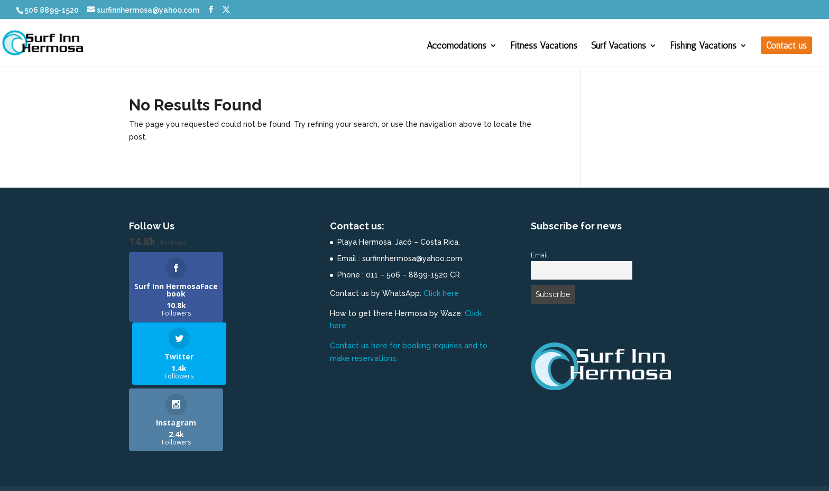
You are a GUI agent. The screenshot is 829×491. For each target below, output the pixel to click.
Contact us (786, 46)
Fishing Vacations (703, 46)
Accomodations (456, 46)
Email (539, 255)
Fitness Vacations (544, 46)
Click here (441, 293)
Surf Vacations (618, 46)
